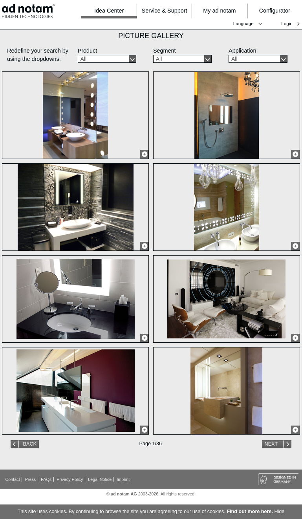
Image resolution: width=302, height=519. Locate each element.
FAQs (46, 479)
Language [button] (243, 23)
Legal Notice (100, 479)
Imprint (123, 479)
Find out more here (249, 511)
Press (30, 479)
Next (272, 444)
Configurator (278, 10)
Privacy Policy (70, 479)
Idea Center (109, 10)
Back (30, 444)
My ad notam (222, 10)
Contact (12, 479)
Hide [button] (279, 511)
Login (287, 23)
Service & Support (164, 10)
